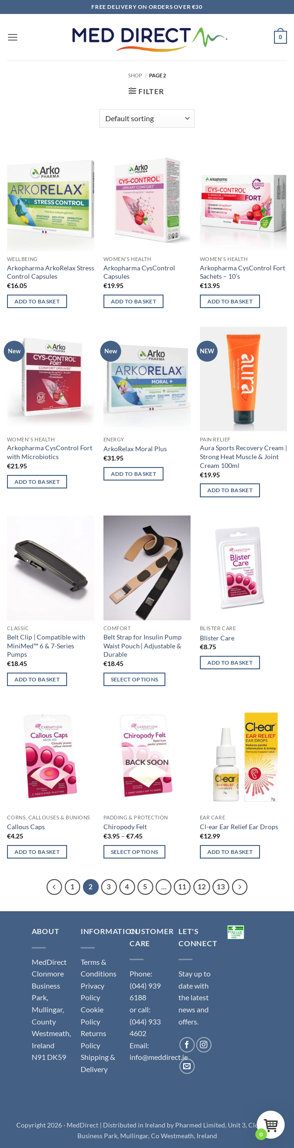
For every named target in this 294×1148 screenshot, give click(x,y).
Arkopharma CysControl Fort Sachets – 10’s (242, 272)
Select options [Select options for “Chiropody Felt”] (134, 852)
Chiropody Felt (125, 827)
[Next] (240, 887)
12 (202, 886)
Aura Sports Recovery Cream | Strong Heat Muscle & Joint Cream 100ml (243, 456)
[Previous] (54, 887)
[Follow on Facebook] (187, 1044)
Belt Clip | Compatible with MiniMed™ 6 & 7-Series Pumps (46, 645)
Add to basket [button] (37, 301)
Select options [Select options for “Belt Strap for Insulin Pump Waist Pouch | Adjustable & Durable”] (134, 679)
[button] (12, 37)
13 (221, 886)
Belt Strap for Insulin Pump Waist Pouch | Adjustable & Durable (142, 645)
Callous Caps (26, 827)
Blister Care (217, 638)
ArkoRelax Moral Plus (135, 449)
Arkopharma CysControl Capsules (139, 272)
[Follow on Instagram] (204, 1044)
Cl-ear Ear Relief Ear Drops (239, 827)
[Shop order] (147, 118)
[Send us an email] (187, 1066)
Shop (135, 75)
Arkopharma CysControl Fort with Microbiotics (49, 452)
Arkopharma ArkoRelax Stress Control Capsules (50, 272)
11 (182, 886)
